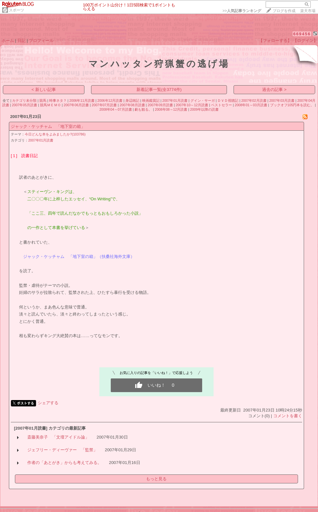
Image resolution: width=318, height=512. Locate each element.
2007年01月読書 (175, 100)
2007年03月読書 (282, 100)
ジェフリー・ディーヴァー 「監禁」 (62, 449)
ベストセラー (221, 105)
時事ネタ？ (58, 100)
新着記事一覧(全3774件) (159, 89)
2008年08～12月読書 (171, 109)
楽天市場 (307, 11)
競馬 (42, 100)
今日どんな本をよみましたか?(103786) (55, 134)
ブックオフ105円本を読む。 (292, 105)
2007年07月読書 (104, 105)
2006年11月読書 (82, 100)
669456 (302, 33)
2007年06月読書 (76, 105)
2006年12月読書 (110, 100)
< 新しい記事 (43, 89)
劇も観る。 (143, 109)
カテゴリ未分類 (24, 100)
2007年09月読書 (160, 105)
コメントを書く (287, 415)
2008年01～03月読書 (251, 105)
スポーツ (16, 10)
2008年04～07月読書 (115, 109)
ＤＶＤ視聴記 (227, 100)
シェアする (48, 402)
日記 (21, 40)
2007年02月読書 (254, 100)
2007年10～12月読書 (192, 105)
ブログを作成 (284, 11)
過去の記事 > (274, 89)
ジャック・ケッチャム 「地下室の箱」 (48, 126)
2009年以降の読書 (204, 109)
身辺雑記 (132, 100)
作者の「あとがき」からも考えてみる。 (64, 462)
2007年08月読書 (132, 105)
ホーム (8, 40)
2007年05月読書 (24, 105)
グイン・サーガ (202, 100)
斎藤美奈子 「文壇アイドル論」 (58, 437)
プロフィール (41, 40)
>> (241, 11)
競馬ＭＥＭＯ (50, 105)
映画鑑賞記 (151, 100)
